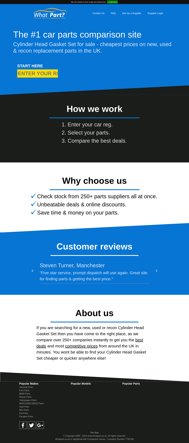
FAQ (113, 13)
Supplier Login (155, 13)
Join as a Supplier (131, 13)
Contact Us (98, 13)
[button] (32, 270)
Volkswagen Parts (27, 400)
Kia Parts (23, 413)
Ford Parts (24, 390)
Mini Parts (24, 410)
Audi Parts (24, 407)
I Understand (112, 2)
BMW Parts (24, 394)
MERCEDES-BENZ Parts (31, 403)
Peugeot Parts (26, 416)
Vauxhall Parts (26, 387)
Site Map (94, 432)
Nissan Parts (25, 397)
